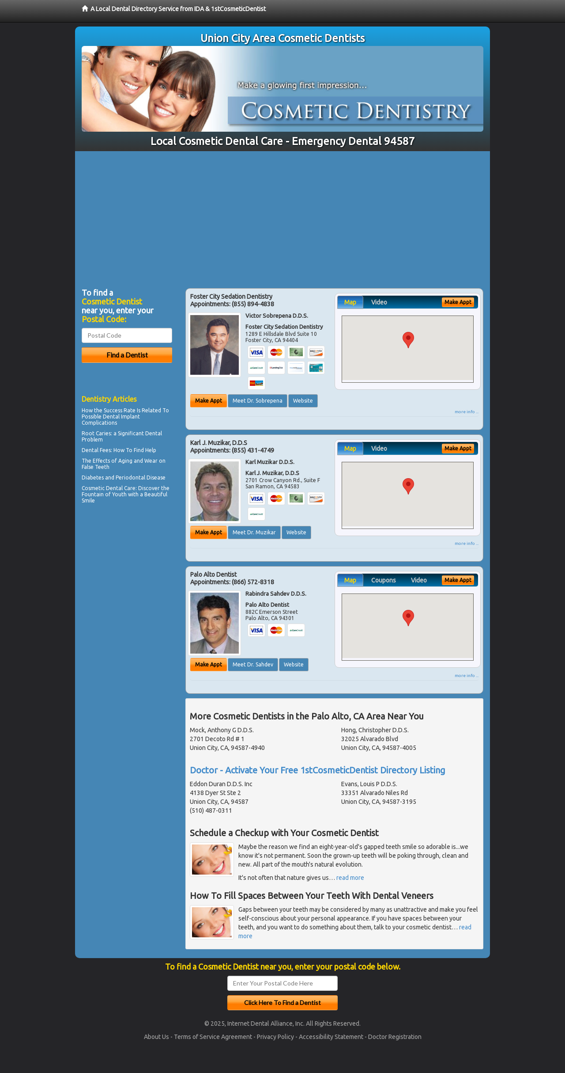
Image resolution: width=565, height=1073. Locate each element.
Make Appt (208, 400)
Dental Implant (121, 416)
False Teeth (95, 467)
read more (350, 877)
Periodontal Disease (141, 477)
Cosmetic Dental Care (109, 488)
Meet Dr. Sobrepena (257, 400)
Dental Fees (96, 450)
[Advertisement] (282, 217)
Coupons (383, 580)
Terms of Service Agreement (213, 1036)
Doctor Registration (395, 1036)
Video (379, 302)
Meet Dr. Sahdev (253, 664)
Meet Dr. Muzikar (254, 532)
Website (303, 400)
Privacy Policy (275, 1036)
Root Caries (96, 433)
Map (350, 302)
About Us (156, 1036)
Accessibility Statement (331, 1036)
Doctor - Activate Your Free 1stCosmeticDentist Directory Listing (317, 770)
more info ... (466, 411)
